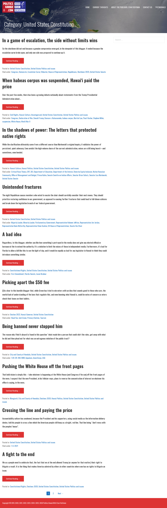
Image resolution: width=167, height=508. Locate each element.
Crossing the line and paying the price (37, 410)
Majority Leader (16, 222)
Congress (14, 72)
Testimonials (160, 7)
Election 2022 (15, 314)
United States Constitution (20, 68)
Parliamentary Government (45, 222)
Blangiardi (14, 398)
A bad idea (12, 234)
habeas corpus (67, 118)
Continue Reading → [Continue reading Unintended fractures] (13, 211)
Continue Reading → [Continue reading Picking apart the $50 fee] (13, 306)
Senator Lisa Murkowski (98, 175)
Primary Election (33, 318)
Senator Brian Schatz (80, 175)
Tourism (43, 318)
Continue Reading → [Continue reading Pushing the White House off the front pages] (13, 390)
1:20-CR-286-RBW (18, 358)
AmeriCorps (37, 358)
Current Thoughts (100, 7)
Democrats (23, 72)
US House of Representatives (58, 226)
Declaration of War (26, 118)
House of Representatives (57, 72)
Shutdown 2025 (83, 72)
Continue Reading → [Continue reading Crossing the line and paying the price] (13, 434)
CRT (28, 171)
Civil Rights (14, 114)
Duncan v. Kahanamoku (53, 118)
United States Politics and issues (43, 68)
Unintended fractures (22, 186)
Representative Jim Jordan (89, 222)
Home (87, 7)
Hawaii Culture (24, 114)
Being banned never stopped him (32, 326)
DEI (32, 171)
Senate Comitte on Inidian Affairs (59, 175)
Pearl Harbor (87, 118)
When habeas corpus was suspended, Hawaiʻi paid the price (50, 83)
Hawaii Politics (27, 168)
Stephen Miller (98, 118)
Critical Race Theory (18, 171)
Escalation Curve (34, 72)
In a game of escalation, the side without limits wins (49, 40)
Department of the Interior (63, 171)
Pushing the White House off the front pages (42, 366)
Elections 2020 (45, 398)
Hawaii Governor (27, 314)
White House (15, 121)
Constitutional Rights (18, 270)
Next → (60, 493)
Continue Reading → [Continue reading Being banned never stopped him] (13, 346)
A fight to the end (18, 454)
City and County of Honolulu (20, 354)
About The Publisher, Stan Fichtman (125, 7)
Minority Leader (29, 222)
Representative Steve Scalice (36, 226)
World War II (25, 121)
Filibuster (44, 72)
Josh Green (23, 318)
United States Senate (98, 72)
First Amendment (17, 274)
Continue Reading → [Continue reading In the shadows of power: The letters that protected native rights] (13, 160)
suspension (6, 121)
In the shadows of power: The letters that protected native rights (49, 132)
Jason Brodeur (41, 274)
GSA (43, 358)
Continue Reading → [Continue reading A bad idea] (13, 262)
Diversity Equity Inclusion (83, 171)
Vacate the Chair (76, 226)
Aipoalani (29, 358)
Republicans (72, 72)
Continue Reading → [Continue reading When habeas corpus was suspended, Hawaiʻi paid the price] (13, 107)
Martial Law (78, 118)
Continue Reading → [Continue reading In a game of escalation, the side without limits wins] (13, 60)
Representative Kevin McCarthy (13, 226)
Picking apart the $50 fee (25, 282)
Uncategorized (36, 114)
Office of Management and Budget (24, 175)
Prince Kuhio (42, 175)
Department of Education (43, 171)
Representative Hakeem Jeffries (67, 222)
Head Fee (14, 318)
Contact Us (147, 7)
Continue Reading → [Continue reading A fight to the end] (13, 478)
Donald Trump (39, 118)
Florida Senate (30, 274)
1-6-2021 (14, 446)
